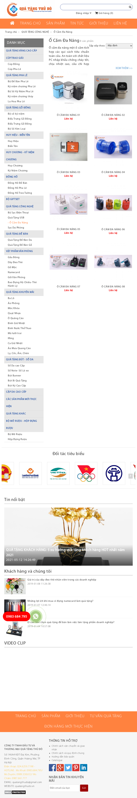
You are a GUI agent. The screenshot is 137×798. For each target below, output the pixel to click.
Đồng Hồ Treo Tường (20, 193)
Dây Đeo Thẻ (15, 262)
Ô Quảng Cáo (16, 318)
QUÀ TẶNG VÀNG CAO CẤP (21, 51)
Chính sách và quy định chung (68, 753)
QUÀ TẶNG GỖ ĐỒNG (18, 108)
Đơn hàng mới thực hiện (68, 727)
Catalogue (57, 760)
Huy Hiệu (13, 141)
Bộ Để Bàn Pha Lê (18, 81)
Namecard (14, 272)
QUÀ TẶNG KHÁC (16, 413)
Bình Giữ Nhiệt (16, 323)
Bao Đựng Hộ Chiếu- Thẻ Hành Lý (22, 284)
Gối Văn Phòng (16, 277)
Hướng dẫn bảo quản (63, 757)
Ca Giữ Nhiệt (15, 343)
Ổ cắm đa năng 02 (113, 115)
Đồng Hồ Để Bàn (17, 183)
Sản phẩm (55, 23)
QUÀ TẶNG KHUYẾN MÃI (20, 292)
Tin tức (77, 23)
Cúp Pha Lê (14, 69)
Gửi (84, 788)
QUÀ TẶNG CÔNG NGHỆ (19, 206)
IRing (11, 338)
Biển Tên (13, 146)
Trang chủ (30, 23)
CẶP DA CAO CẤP (16, 392)
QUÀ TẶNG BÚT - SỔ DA (20, 359)
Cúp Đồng (14, 64)
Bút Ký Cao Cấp (17, 385)
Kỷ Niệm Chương (18, 170)
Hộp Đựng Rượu (17, 439)
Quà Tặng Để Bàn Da (20, 240)
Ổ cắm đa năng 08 (113, 286)
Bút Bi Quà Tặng (17, 380)
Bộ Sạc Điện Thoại (18, 212)
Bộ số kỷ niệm (16, 114)
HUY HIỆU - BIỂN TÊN (18, 135)
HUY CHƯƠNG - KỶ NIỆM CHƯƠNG (20, 156)
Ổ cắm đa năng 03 (68, 172)
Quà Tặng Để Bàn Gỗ (20, 245)
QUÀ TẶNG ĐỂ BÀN (17, 234)
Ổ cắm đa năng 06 (113, 229)
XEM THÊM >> (124, 68)
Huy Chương (15, 165)
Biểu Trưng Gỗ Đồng (20, 119)
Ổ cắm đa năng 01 (68, 115)
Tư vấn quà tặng (106, 716)
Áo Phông (13, 303)
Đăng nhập (82, 13)
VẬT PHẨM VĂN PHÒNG (19, 251)
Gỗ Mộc (12, 267)
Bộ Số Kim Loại (17, 129)
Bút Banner (14, 375)
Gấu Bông (13, 257)
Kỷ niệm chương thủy (20, 96)
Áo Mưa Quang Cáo (19, 348)
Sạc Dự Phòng (16, 227)
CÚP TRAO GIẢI (14, 58)
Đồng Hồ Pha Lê (17, 188)
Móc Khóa (13, 308)
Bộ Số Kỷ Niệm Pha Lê (21, 91)
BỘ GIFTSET (13, 199)
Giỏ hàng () (104, 13)
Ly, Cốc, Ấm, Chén (18, 353)
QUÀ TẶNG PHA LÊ (16, 75)
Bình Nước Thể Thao (19, 328)
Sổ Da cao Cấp (16, 365)
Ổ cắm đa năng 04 (113, 172)
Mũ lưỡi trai (15, 333)
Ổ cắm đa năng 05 (68, 229)
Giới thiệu (98, 23)
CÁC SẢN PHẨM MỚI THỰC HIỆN (21, 403)
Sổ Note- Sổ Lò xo (18, 370)
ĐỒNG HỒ (12, 177)
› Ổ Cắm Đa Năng (18, 222)
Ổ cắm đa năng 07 (68, 286)
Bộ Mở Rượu (15, 434)
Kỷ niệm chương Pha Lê (22, 86)
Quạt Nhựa (14, 313)
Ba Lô (11, 298)
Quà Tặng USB (16, 217)
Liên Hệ (120, 23)
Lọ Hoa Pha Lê (16, 101)
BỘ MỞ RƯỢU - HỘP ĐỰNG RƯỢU (21, 425)
